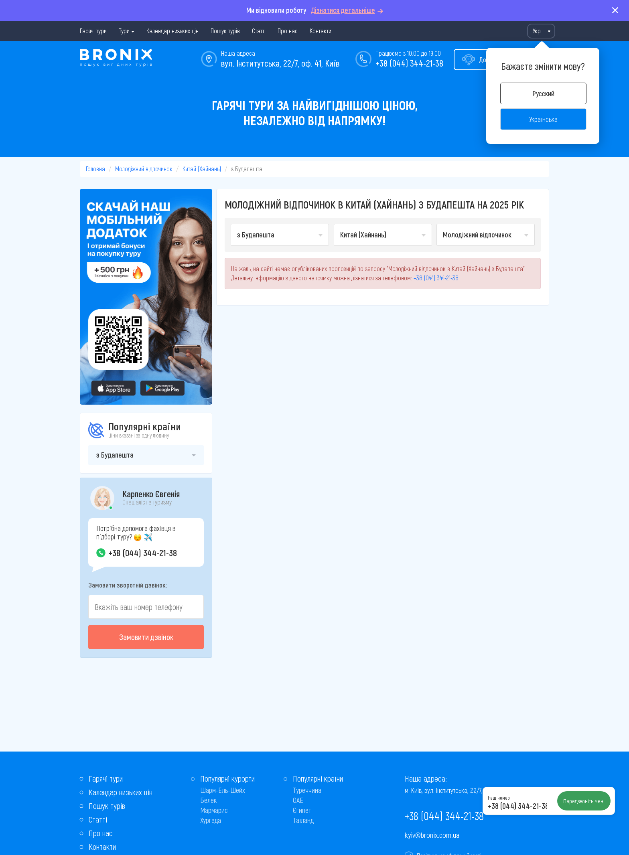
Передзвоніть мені (584, 800)
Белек (208, 800)
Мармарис (214, 810)
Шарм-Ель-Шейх (222, 790)
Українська (543, 119)
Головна (95, 168)
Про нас (288, 30)
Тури (124, 30)
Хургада (210, 820)
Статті (259, 30)
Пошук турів (225, 30)
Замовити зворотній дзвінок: (127, 585)
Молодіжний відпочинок (143, 168)
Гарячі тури (93, 30)
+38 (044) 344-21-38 (409, 63)
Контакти (320, 30)
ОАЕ (298, 800)
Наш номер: (499, 797)
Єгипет (302, 810)
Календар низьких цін (172, 30)
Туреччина (307, 790)
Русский (543, 93)
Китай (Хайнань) (202, 168)
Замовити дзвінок (146, 637)
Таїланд (303, 820)
